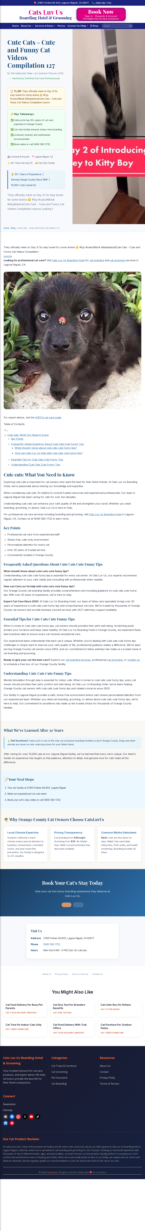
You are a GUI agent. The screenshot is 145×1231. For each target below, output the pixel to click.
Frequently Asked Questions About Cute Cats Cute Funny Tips (47, 444)
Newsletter (9, 1104)
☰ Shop (94, 25)
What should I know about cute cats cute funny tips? (46, 447)
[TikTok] (37, 1116)
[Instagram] (18, 1116)
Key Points (17, 438)
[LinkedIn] (5, 1123)
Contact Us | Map (77, 25)
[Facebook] (12, 1116)
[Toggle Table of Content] (6, 430)
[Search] (130, 26)
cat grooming (117, 260)
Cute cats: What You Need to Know (28, 435)
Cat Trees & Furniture (63, 1066)
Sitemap (7, 1110)
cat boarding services (78, 659)
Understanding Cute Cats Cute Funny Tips (35, 464)
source (8, 256)
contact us (133, 659)
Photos (61, 25)
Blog (13, 228)
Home (15, 25)
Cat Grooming (59, 1072)
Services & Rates (45, 25)
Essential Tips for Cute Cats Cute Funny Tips (37, 459)
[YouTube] (31, 1116)
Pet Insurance (59, 1077)
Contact (104, 1072)
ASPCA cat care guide (48, 417)
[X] (24, 1116)
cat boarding (97, 260)
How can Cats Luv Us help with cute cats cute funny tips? (49, 453)
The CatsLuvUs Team (21, 73)
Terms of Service (80, 974)
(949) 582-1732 (101, 2)
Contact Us (97, 974)
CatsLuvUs (52, 1172)
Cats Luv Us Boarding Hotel (68, 260)
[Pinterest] (12, 1123)
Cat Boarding (59, 1083)
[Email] (5, 1116)
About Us (27, 25)
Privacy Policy (61, 974)
